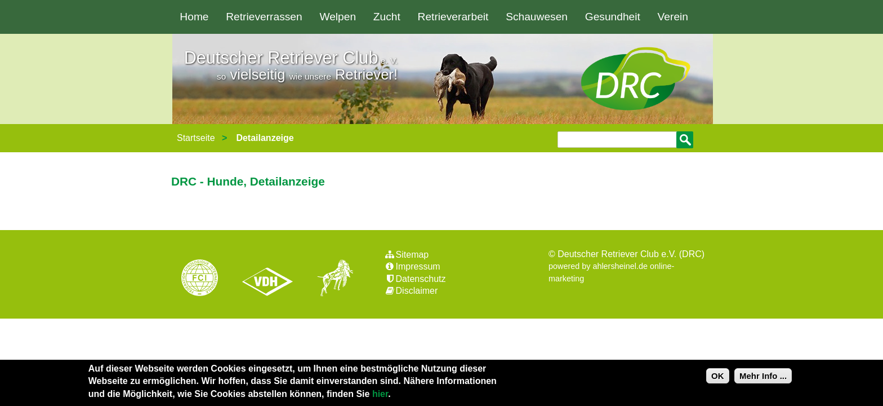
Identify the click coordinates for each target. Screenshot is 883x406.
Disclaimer (411, 290)
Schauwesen (537, 17)
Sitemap (406, 254)
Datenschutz (415, 279)
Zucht (386, 17)
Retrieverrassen (264, 17)
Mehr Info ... (763, 376)
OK (717, 376)
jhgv (331, 279)
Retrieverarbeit (453, 17)
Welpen (337, 17)
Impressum (412, 266)
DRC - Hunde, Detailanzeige (248, 181)
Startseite (196, 138)
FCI (209, 279)
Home (194, 17)
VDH (270, 279)
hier (380, 394)
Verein (673, 17)
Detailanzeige (264, 138)
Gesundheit (612, 17)
